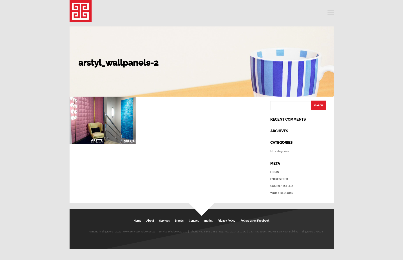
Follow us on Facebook (255, 220)
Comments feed (281, 185)
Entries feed (279, 179)
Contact (194, 220)
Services (164, 220)
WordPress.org (281, 193)
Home (137, 220)
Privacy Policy (226, 220)
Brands (179, 220)
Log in (274, 172)
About (150, 220)
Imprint (208, 220)
